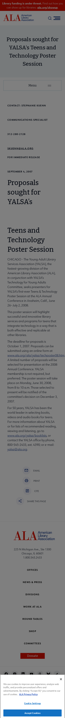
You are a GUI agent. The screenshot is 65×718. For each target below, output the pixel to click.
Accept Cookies (32, 714)
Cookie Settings (32, 704)
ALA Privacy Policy (28, 695)
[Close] (61, 680)
